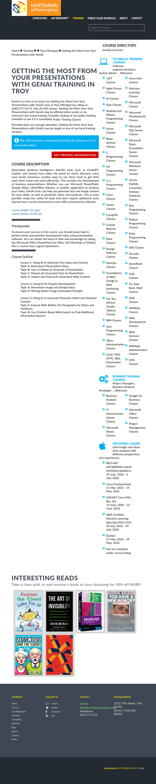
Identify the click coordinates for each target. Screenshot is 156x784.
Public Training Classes (67, 119)
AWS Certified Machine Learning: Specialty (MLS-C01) (119, 518)
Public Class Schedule (102, 18)
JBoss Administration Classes (115, 344)
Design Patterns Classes (111, 252)
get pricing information (75, 155)
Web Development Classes (137, 321)
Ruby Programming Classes (137, 237)
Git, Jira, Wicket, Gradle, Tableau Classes (111, 306)
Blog (14, 727)
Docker (110, 535)
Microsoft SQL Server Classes (136, 130)
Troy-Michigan (49, 50)
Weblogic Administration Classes (138, 349)
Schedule (16, 715)
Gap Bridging (60, 18)
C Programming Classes (114, 156)
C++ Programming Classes (114, 184)
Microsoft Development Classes (137, 116)
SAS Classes (136, 247)
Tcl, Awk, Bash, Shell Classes (135, 287)
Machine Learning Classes (134, 92)
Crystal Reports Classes (111, 228)
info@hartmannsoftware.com (98, 707)
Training (78, 18)
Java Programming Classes (114, 330)
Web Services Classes (134, 335)
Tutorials (16, 723)
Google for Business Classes (135, 399)
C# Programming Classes (114, 170)
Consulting (39, 18)
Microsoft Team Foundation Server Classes (136, 148)
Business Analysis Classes (111, 399)
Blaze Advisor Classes (111, 142)
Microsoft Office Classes (135, 413)
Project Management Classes (137, 427)
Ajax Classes (114, 104)
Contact (137, 18)
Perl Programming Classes (137, 209)
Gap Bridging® (19, 711)
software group (120, 768)
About (124, 18)
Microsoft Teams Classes (112, 431)
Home (15, 50)
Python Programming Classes (137, 223)
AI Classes (112, 98)
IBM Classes (113, 320)
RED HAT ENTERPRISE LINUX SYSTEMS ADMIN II (119, 466)
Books (15, 739)
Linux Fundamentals (118, 484)
